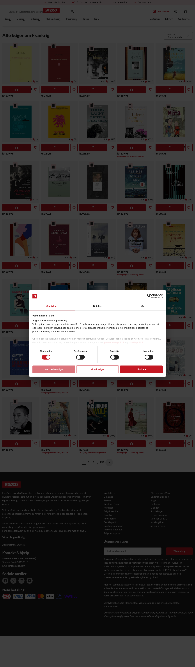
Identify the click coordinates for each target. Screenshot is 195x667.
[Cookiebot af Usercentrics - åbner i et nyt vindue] (149, 296)
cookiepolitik (136, 342)
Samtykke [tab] (51, 306)
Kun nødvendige (54, 369)
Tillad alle (141, 369)
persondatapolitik (114, 342)
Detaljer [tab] (97, 306)
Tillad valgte (97, 369)
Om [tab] (143, 306)
